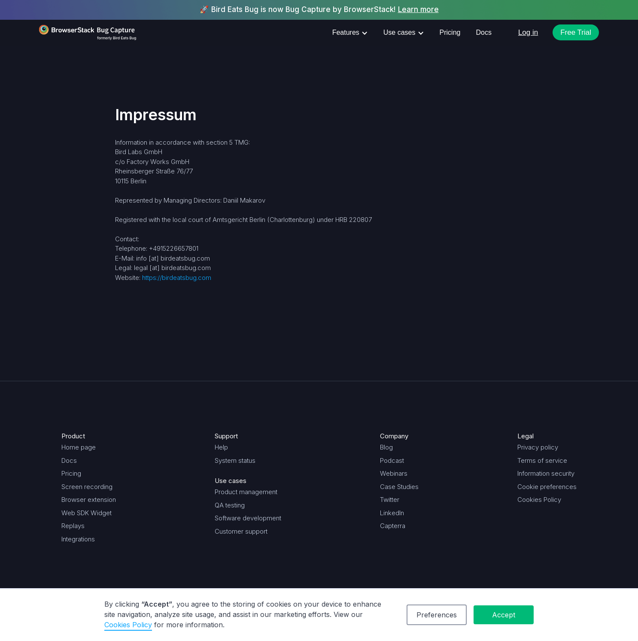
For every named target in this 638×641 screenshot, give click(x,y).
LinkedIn (392, 513)
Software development (248, 518)
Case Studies (399, 487)
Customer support (241, 531)
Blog (386, 447)
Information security (545, 473)
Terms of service (542, 460)
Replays (73, 526)
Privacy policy (537, 447)
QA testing (230, 505)
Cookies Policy (539, 499)
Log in (528, 32)
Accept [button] (503, 615)
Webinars (393, 473)
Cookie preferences (547, 487)
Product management (246, 492)
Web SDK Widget (86, 513)
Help (221, 447)
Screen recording (86, 487)
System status (235, 460)
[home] (88, 32)
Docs (483, 32)
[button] (350, 32)
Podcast (392, 460)
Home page (78, 447)
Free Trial (575, 32)
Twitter (389, 499)
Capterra (392, 526)
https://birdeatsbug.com (176, 277)
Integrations (78, 539)
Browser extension (88, 499)
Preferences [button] (436, 615)
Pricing (450, 32)
